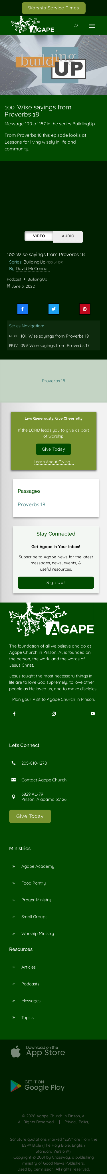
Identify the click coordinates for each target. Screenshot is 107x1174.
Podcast (14, 279)
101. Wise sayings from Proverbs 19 (55, 336)
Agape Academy (37, 866)
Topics (27, 1017)
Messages (31, 1000)
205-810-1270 (34, 763)
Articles (28, 967)
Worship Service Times (53, 8)
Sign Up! (56, 582)
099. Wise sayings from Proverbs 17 (55, 345)
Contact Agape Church (44, 780)
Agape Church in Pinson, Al (61, 1115)
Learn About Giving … (54, 461)
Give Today (53, 449)
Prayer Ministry (36, 900)
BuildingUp (34, 262)
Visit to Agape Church (54, 699)
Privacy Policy (76, 1121)
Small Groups (34, 916)
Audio (68, 235)
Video (39, 235)
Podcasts (30, 984)
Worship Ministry (37, 933)
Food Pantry (33, 883)
